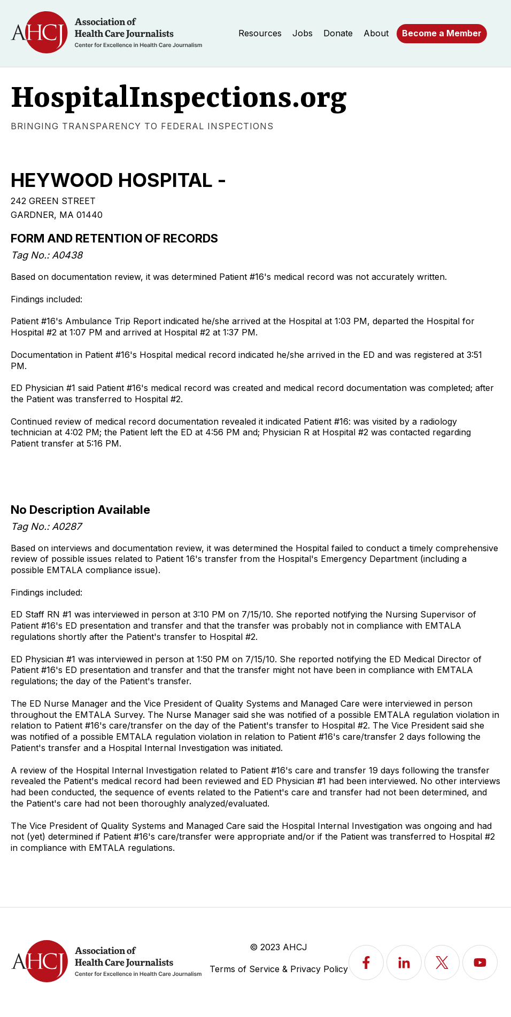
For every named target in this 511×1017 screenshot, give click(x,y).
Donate (338, 33)
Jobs (302, 33)
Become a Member (442, 33)
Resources (260, 33)
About (376, 33)
